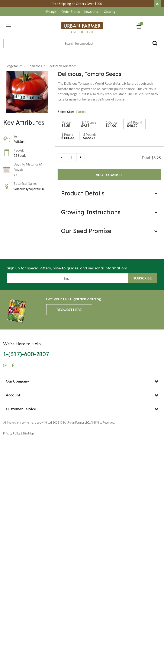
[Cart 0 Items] (140, 26)
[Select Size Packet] (66, 124)
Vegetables (15, 66)
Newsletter (92, 11)
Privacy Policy (11, 433)
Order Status (70, 11)
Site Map (28, 433)
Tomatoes (35, 66)
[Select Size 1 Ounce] (111, 124)
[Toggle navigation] (8, 26)
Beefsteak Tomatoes (62, 66)
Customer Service (21, 409)
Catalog (109, 11)
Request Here (69, 309)
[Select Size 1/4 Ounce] (89, 124)
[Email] (67, 278)
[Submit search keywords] (154, 43)
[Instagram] (4, 366)
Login (51, 11)
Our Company (17, 381)
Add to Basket (109, 175)
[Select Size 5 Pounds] (90, 136)
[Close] (157, 3)
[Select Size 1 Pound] (67, 136)
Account (13, 395)
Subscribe (142, 278)
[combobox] (81, 43)
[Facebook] (13, 366)
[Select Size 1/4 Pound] (134, 124)
